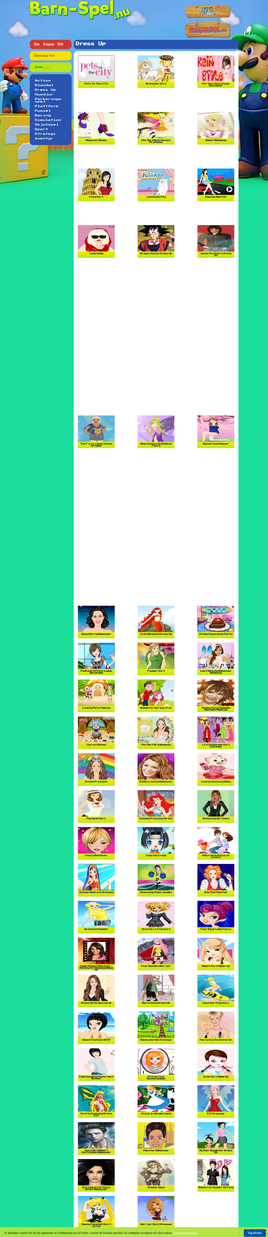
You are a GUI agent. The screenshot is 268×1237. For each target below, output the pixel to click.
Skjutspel (47, 124)
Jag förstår (255, 1232)
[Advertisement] (157, 101)
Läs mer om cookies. (186, 1232)
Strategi (45, 134)
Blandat (44, 85)
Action (43, 80)
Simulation (48, 120)
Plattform (46, 106)
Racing (43, 115)
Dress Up (45, 90)
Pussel (43, 111)
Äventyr (44, 138)
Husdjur (44, 94)
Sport (41, 129)
